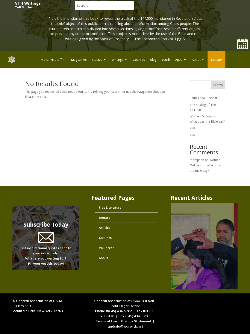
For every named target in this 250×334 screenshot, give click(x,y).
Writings (118, 59)
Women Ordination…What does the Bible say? (206, 165)
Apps (178, 59)
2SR (192, 128)
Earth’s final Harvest (203, 98)
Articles (104, 228)
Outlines (105, 238)
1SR (192, 135)
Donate (216, 59)
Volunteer (106, 248)
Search (218, 85)
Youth (166, 59)
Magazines (79, 59)
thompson (197, 160)
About (196, 59)
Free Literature (110, 207)
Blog (153, 59)
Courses (139, 59)
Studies (97, 59)
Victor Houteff (51, 59)
